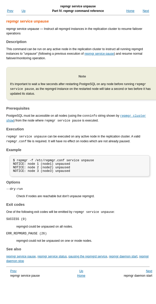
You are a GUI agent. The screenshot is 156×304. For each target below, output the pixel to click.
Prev (10, 11)
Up (23, 11)
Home (130, 11)
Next (146, 11)
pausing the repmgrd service (87, 260)
